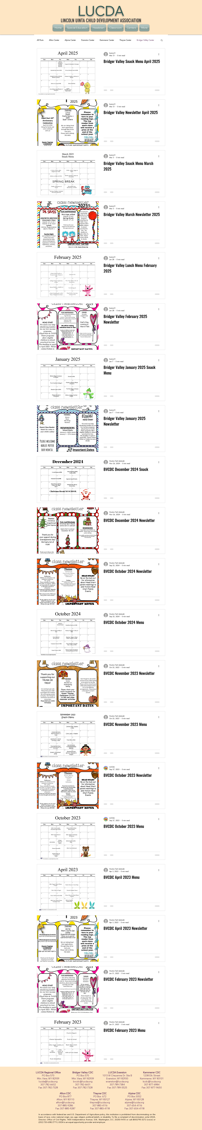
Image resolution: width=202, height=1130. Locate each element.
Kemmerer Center (107, 40)
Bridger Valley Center (145, 40)
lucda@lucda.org (48, 1081)
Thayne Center (125, 40)
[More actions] (159, 54)
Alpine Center (70, 40)
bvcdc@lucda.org (83, 1081)
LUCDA (101, 10)
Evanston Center (87, 40)
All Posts (40, 40)
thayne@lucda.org (100, 1102)
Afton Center (54, 40)
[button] (161, 40)
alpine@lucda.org (134, 1102)
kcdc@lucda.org (152, 1081)
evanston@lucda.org (117, 1081)
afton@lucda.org (65, 1102)
